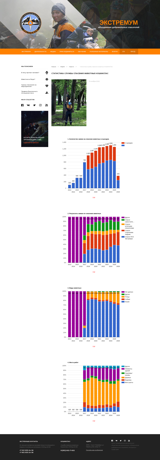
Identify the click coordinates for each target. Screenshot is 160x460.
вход (133, 51)
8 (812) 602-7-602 (68, 450)
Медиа (53, 51)
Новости (71, 66)
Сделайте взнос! (36, 140)
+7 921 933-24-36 (26, 450)
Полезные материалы (99, 51)
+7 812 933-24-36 (26, 452)
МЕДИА (62, 66)
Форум (115, 51)
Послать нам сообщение (94, 450)
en (123, 51)
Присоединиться (67, 51)
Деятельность (40, 51)
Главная (53, 66)
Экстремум (26, 51)
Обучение (82, 51)
